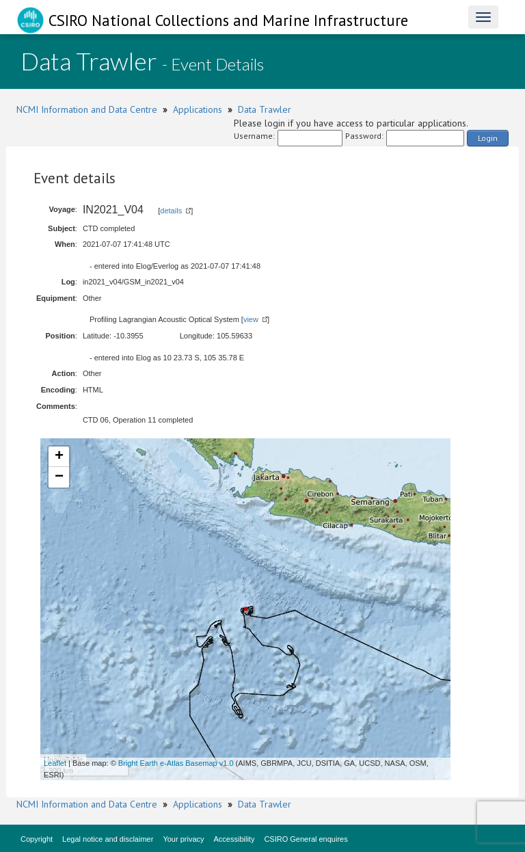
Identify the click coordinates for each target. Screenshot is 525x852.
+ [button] (59, 457)
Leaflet (55, 763)
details (171, 211)
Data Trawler (264, 109)
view (250, 319)
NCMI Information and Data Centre (86, 109)
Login (488, 138)
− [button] (59, 477)
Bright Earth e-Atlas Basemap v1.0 (176, 763)
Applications (197, 109)
